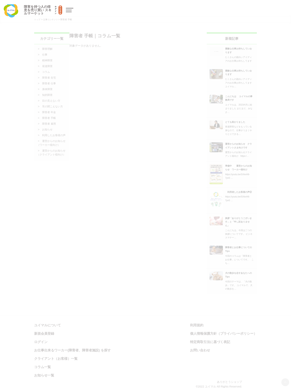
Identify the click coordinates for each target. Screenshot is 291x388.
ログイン (241, 13)
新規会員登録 (263, 13)
